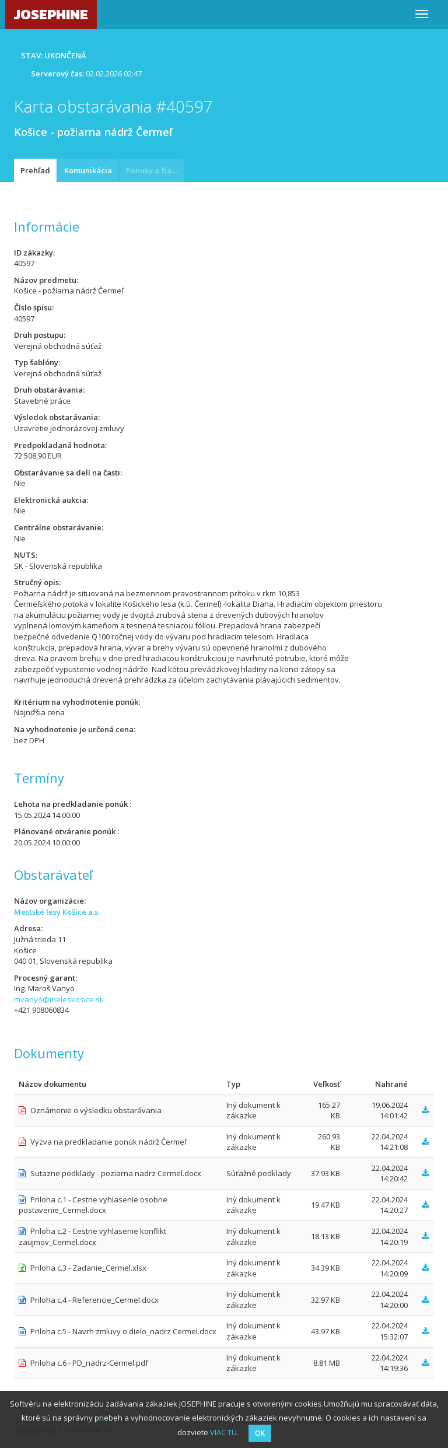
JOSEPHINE (51, 14)
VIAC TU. (224, 1432)
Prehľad (35, 170)
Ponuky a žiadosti (155, 170)
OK (260, 1433)
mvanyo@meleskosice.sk (59, 999)
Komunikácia (88, 170)
